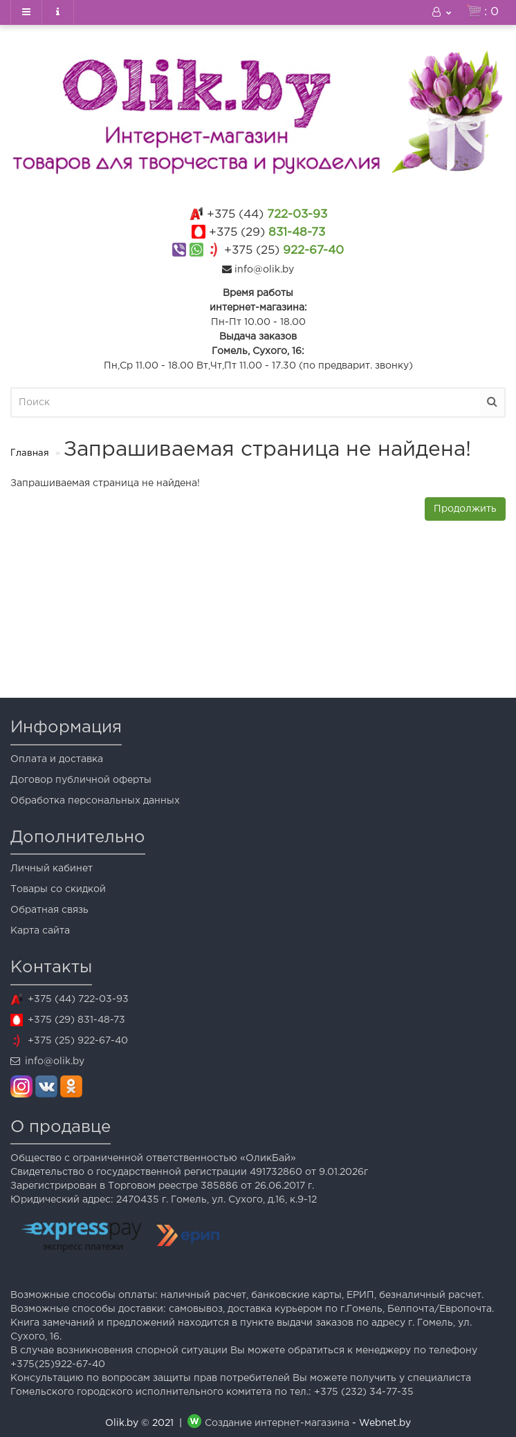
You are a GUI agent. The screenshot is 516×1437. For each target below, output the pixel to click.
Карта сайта (40, 931)
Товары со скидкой (58, 889)
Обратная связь (49, 910)
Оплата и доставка (56, 759)
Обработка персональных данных (95, 801)
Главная (29, 453)
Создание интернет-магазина (277, 1423)
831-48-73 (267, 233)
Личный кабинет (51, 868)
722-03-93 (267, 215)
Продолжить (465, 509)
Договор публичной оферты (80, 780)
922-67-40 (284, 250)
